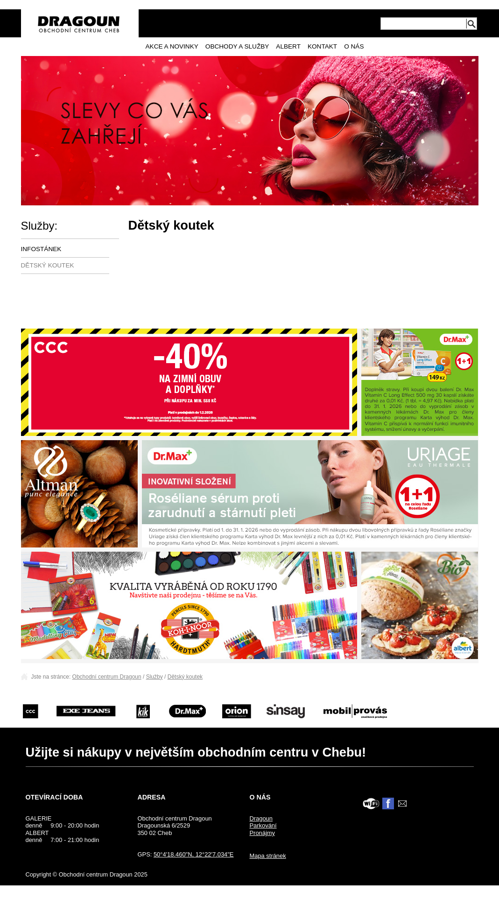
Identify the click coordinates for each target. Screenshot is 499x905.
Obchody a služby (237, 46)
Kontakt (322, 46)
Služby (154, 676)
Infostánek (41, 249)
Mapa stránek (267, 855)
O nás (354, 46)
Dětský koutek (47, 265)
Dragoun (261, 818)
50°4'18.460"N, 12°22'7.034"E (194, 854)
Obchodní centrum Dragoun (106, 676)
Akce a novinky (172, 46)
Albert (288, 46)
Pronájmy (262, 832)
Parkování (262, 825)
